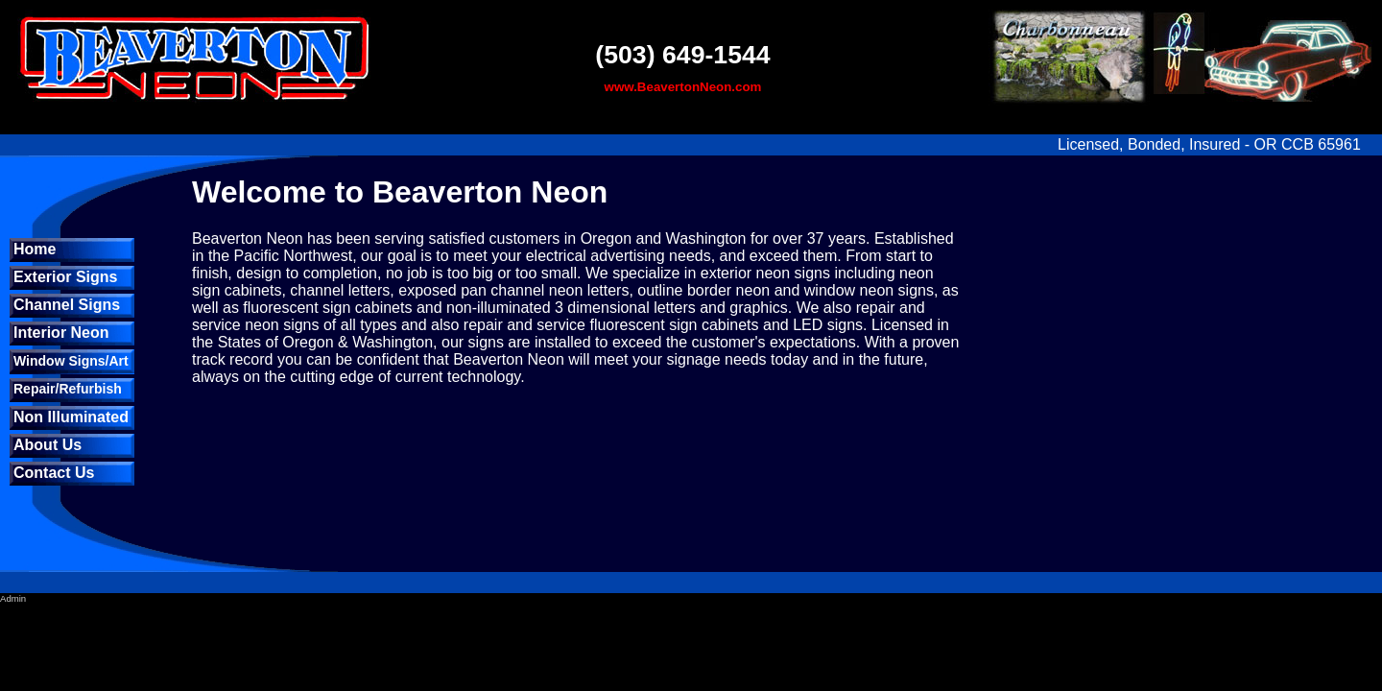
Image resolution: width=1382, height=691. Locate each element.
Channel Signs (66, 305)
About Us (47, 445)
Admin (13, 598)
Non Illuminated (71, 417)
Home (34, 249)
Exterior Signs (65, 277)
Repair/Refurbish (67, 388)
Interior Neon (61, 332)
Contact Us (53, 473)
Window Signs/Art (71, 361)
